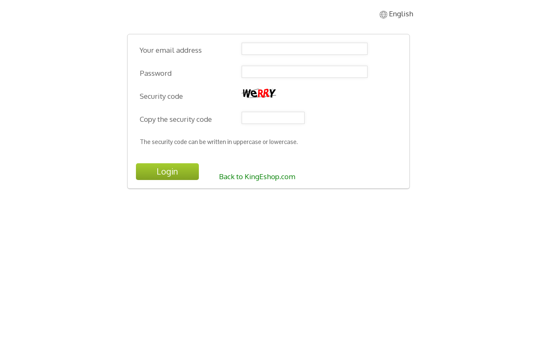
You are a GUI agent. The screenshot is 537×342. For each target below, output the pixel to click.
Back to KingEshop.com (257, 176)
